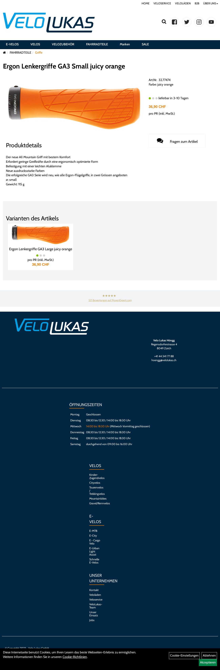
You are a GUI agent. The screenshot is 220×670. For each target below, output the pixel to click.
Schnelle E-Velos (94, 561)
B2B (197, 3)
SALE (145, 44)
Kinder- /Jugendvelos (94, 476)
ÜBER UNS (210, 3)
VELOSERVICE (162, 3)
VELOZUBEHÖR (63, 44)
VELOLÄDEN (183, 3)
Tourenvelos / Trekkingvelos (94, 491)
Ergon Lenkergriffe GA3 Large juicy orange (40, 249)
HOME (146, 3)
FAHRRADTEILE (97, 44)
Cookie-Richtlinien (75, 657)
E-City (93, 535)
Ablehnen (209, 655)
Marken (125, 44)
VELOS (35, 44)
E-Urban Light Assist (94, 551)
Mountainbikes (94, 498)
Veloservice (94, 599)
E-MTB (93, 531)
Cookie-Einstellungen (184, 655)
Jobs (91, 620)
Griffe (38, 52)
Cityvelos (94, 482)
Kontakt (94, 590)
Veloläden (94, 595)
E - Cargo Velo (94, 542)
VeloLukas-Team (94, 605)
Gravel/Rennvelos (94, 503)
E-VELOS (12, 44)
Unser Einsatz (93, 613)
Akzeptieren (208, 662)
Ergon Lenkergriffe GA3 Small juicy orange (64, 66)
